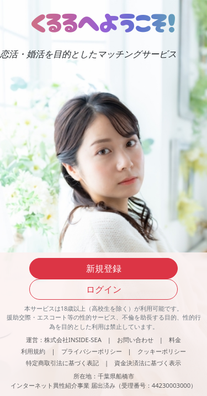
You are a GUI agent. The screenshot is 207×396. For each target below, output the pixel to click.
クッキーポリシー (161, 351)
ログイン (103, 289)
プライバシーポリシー (91, 351)
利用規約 (33, 351)
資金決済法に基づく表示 (147, 363)
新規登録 (103, 268)
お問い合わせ (135, 340)
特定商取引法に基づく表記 (62, 363)
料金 (175, 340)
